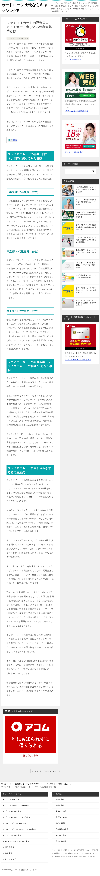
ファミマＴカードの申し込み (18, 38)
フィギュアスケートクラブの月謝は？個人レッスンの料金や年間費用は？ (86, 240)
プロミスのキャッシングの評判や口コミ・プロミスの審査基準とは (86, 290)
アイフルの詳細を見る (74, 152)
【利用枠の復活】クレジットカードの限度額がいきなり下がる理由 (86, 189)
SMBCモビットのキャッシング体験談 (20, 829)
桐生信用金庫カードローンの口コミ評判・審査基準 (86, 276)
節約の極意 (60, 805)
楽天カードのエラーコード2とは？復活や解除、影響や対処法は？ (86, 303)
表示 (15, 140)
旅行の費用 (60, 823)
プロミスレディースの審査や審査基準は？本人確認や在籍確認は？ (86, 227)
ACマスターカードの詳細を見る (78, 360)
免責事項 (8, 853)
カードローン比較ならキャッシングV (23, 7)
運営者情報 (9, 847)
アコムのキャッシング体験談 (17, 805)
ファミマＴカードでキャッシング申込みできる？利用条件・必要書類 (46, 771)
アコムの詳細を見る (73, 59)
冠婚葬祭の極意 (62, 829)
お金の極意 (60, 799)
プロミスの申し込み (13, 811)
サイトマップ (10, 859)
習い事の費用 (61, 835)
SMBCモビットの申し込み (16, 823)
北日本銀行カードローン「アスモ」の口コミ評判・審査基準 (86, 252)
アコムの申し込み (12, 799)
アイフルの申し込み (13, 835)
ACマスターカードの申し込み (17, 841)
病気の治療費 (61, 841)
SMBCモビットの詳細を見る (76, 111)
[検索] (80, 171)
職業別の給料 (61, 817)
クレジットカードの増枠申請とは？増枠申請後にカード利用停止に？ (86, 202)
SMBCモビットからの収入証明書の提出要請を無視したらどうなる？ (86, 214)
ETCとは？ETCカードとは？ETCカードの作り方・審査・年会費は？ (86, 265)
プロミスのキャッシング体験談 (17, 817)
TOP (21, 784)
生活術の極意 (61, 811)
